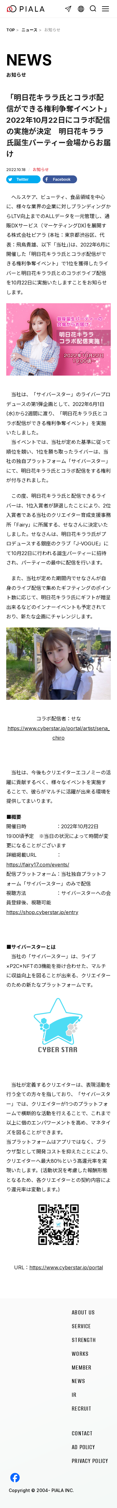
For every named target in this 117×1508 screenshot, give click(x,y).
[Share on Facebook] (60, 179)
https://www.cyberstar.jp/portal (66, 1267)
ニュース (29, 30)
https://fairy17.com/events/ (37, 864)
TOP (10, 30)
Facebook (15, 1477)
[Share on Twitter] (23, 179)
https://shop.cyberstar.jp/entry (42, 912)
